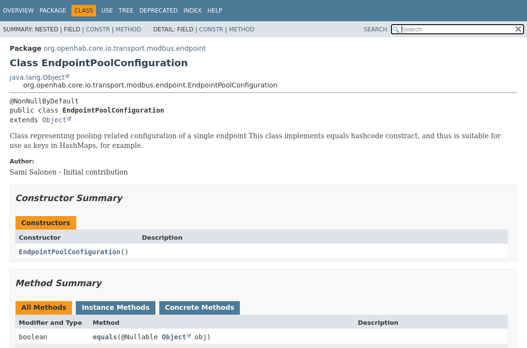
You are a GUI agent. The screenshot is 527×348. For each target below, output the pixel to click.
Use (107, 10)
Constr (98, 29)
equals (105, 337)
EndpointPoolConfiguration (70, 252)
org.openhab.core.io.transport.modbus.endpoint (124, 48)
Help (215, 10)
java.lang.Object (37, 77)
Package (53, 10)
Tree (126, 10)
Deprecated (158, 10)
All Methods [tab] (43, 307)
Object (54, 120)
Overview (18, 10)
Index (192, 10)
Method (128, 29)
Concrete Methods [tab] (200, 307)
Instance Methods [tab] (115, 307)
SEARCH (376, 29)
